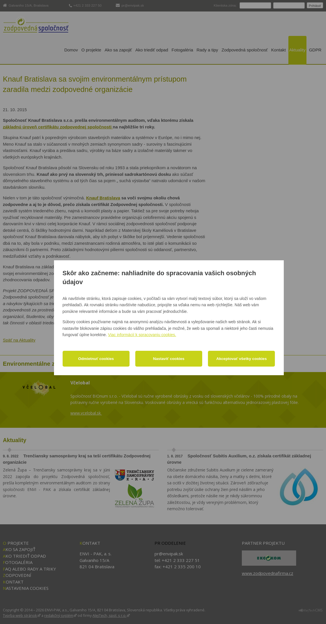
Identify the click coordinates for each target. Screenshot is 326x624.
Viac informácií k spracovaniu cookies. (142, 334)
